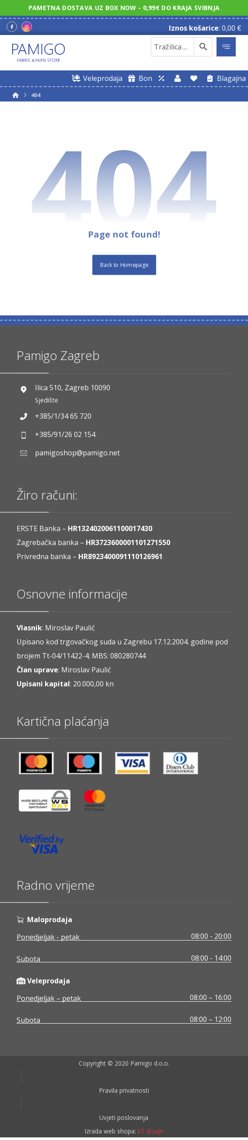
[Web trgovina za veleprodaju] (95, 78)
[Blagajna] (224, 78)
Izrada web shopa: (110, 1134)
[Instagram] (26, 26)
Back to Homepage (124, 265)
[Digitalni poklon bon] (138, 78)
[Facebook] (12, 26)
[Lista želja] (194, 78)
